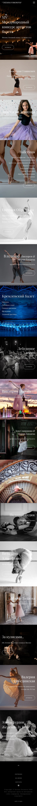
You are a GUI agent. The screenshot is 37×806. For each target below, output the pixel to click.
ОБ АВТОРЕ (18, 778)
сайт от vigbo (18, 801)
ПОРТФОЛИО (18, 774)
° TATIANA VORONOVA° (12, 3)
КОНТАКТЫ (18, 782)
